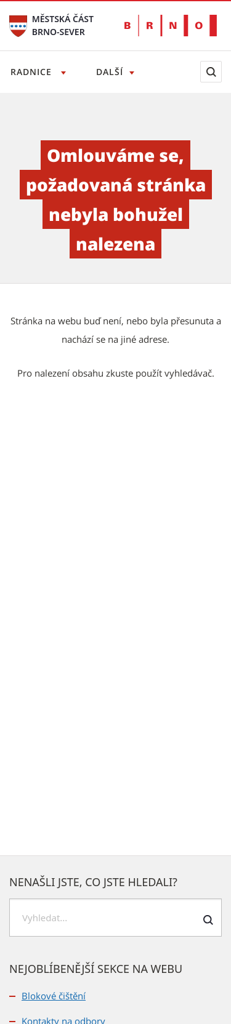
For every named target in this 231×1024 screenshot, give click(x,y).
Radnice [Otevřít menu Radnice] (32, 72)
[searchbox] (115, 917)
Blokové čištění (54, 996)
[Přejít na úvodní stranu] (18, 25)
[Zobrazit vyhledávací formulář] (211, 71)
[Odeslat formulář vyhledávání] (208, 919)
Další (109, 72)
